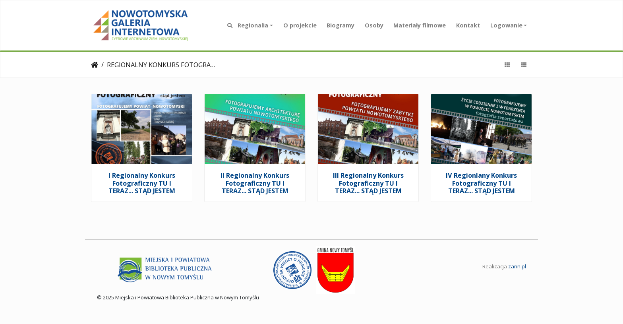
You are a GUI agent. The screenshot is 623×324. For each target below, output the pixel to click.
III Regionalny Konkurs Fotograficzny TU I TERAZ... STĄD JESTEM (368, 183)
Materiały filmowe (419, 25)
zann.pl (517, 266)
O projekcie (300, 25)
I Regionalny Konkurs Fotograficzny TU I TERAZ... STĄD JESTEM (141, 183)
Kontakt (468, 25)
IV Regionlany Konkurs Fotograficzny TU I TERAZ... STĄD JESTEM (481, 183)
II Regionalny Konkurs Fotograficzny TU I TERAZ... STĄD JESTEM (255, 183)
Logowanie (506, 25)
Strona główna (94, 65)
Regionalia (253, 25)
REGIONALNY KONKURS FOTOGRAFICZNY (162, 64)
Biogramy (340, 25)
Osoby (374, 25)
